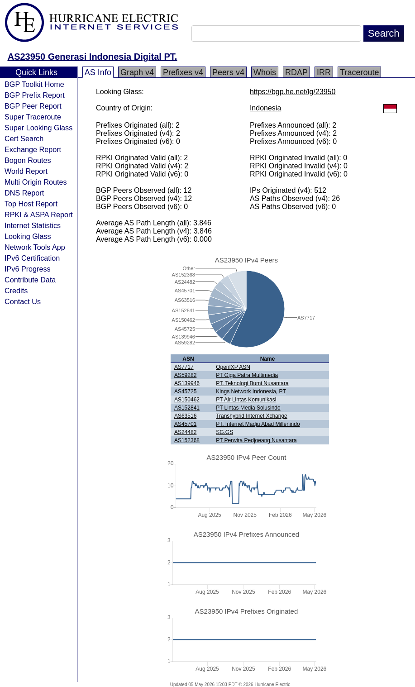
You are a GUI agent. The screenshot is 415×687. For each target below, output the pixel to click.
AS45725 (185, 391)
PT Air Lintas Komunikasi (246, 399)
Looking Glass (28, 236)
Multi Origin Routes (36, 182)
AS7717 (184, 367)
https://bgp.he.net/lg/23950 (292, 91)
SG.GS (224, 432)
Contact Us (23, 301)
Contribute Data (30, 280)
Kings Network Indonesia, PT (251, 391)
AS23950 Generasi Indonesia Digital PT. (92, 57)
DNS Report (24, 193)
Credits (16, 290)
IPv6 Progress (28, 269)
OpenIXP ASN (233, 367)
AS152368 (187, 440)
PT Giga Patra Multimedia (247, 375)
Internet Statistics (33, 225)
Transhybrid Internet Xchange (251, 416)
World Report (26, 171)
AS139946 (187, 383)
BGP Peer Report (33, 106)
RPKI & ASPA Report (39, 214)
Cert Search (24, 138)
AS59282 (185, 375)
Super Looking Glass (38, 128)
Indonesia (265, 108)
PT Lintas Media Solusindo (248, 408)
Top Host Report (31, 204)
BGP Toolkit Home (34, 84)
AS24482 (185, 432)
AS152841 (187, 408)
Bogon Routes (28, 160)
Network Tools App (35, 247)
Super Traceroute (33, 117)
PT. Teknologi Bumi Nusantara (252, 383)
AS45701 (185, 424)
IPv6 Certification (32, 258)
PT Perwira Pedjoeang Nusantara (256, 440)
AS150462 (187, 399)
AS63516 (185, 416)
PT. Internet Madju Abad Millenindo (258, 424)
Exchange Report (33, 149)
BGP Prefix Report (35, 95)
